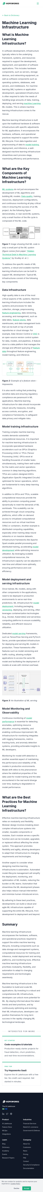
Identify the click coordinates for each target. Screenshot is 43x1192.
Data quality (27, 196)
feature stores (19, 320)
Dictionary (5, 1147)
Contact (26, 1161)
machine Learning (32, 103)
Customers (27, 1147)
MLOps (4, 1130)
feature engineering (11, 313)
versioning (7, 610)
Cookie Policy (15, 1184)
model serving (18, 633)
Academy (5, 1151)
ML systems (7, 189)
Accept (26, 1188)
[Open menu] (38, 3)
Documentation (28, 1168)
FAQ (24, 1158)
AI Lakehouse (7, 1123)
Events (4, 1154)
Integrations (6, 1134)
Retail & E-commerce (30, 1127)
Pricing (25, 1154)
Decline (16, 1188)
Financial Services (29, 1123)
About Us (26, 1144)
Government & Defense (31, 1130)
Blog (3, 1144)
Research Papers (8, 1158)
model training (32, 144)
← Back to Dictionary (10, 15)
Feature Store (7, 1127)
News (25, 1151)
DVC (35, 334)
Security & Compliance (31, 1165)
